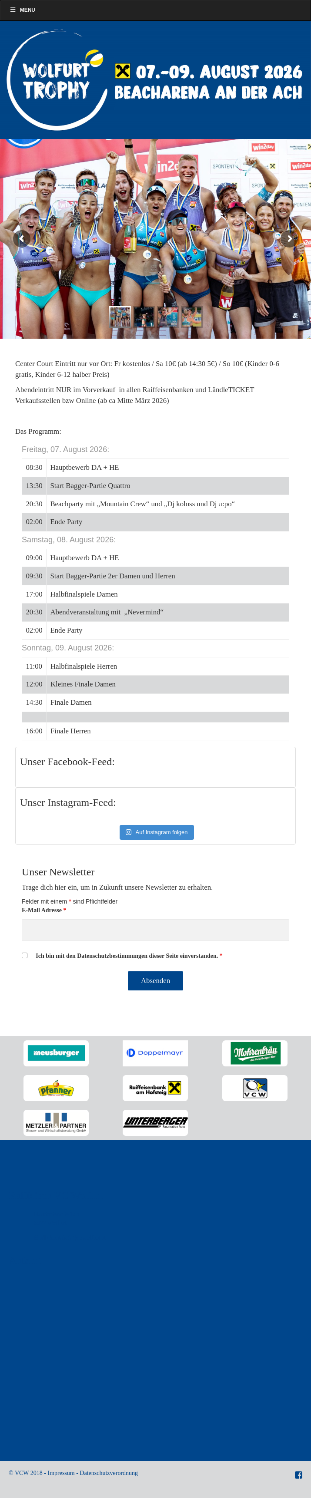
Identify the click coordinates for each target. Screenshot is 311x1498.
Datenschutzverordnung (109, 1473)
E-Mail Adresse (44, 910)
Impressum (60, 1473)
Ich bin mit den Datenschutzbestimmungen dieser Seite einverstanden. (129, 956)
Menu (22, 10)
